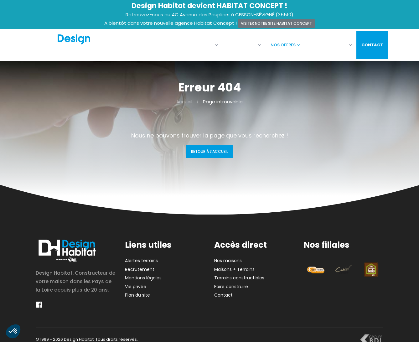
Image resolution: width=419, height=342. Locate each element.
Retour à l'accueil (209, 147)
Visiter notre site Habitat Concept (276, 23)
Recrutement (139, 265)
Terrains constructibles (239, 274)
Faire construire (326, 43)
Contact (367, 43)
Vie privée (135, 283)
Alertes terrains (141, 257)
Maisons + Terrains (234, 265)
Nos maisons (239, 43)
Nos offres (280, 43)
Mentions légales (143, 274)
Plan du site (137, 291)
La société (199, 43)
